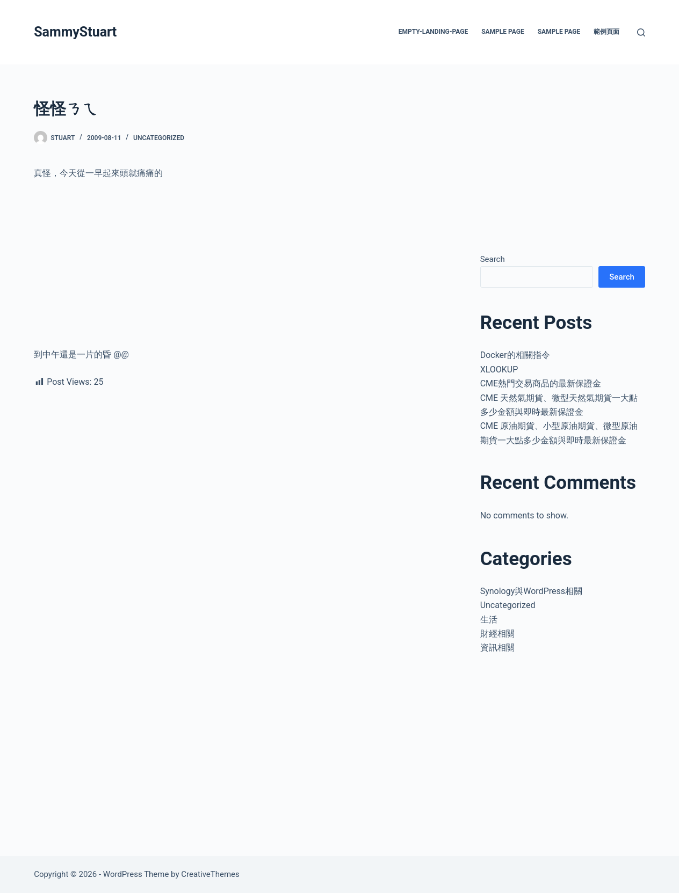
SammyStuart (75, 32)
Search (492, 259)
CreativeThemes (210, 874)
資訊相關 (497, 647)
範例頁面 (606, 31)
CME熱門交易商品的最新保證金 (540, 383)
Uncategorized (158, 138)
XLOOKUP (499, 369)
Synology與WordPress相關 (531, 591)
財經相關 (497, 633)
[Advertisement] (245, 268)
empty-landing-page (433, 31)
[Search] (641, 32)
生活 (488, 619)
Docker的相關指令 (515, 355)
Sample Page (502, 31)
